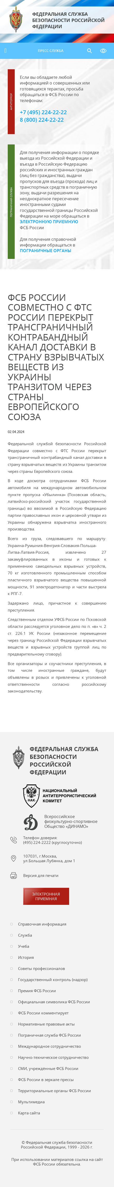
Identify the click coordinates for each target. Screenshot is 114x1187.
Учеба (23, 946)
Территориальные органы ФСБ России (54, 1090)
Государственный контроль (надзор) (52, 979)
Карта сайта (29, 1112)
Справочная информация (42, 924)
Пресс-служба (50, 50)
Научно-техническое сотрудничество (53, 1057)
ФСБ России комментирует (43, 1012)
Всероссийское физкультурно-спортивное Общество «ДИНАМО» (70, 821)
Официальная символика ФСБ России (54, 1001)
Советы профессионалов (41, 968)
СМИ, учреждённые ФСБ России (48, 1068)
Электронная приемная (46, 896)
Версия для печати (41, 875)
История (26, 957)
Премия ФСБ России (37, 990)
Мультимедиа (31, 1101)
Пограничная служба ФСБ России (49, 1035)
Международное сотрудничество (49, 1046)
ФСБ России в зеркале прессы (46, 1079)
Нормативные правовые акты (46, 1024)
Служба (25, 935)
